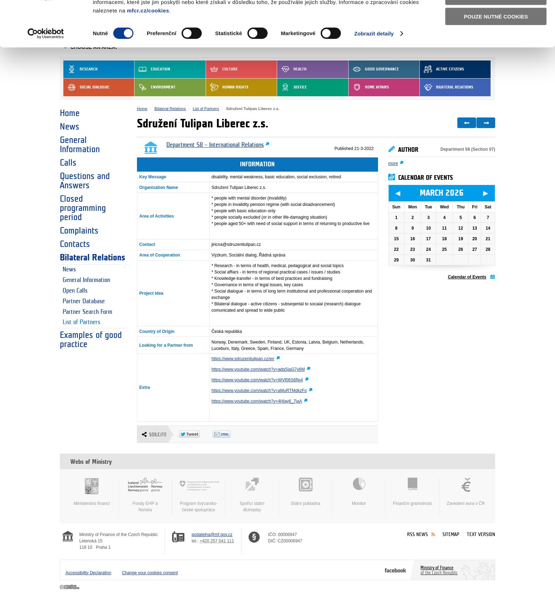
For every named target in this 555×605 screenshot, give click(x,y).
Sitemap (450, 534)
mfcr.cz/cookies (148, 51)
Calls (68, 163)
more (393, 163)
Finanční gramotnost (412, 492)
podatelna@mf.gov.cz (211, 534)
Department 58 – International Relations (215, 145)
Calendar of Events (467, 277)
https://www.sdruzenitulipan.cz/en (242, 358)
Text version (481, 534)
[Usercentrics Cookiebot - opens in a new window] (46, 74)
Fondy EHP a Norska (145, 495)
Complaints (79, 230)
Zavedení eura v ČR (465, 492)
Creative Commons (70, 587)
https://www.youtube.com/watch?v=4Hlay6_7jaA (256, 401)
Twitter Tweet (196, 434)
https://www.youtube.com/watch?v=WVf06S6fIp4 (257, 380)
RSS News (417, 534)
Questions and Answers (85, 181)
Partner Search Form (87, 312)
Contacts (75, 244)
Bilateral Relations (92, 257)
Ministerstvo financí (91, 492)
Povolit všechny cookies (496, 17)
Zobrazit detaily (374, 74)
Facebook (395, 570)
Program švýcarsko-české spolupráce (198, 495)
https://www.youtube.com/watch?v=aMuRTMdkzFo (259, 390)
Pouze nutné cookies (496, 57)
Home (70, 113)
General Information (80, 145)
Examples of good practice (91, 339)
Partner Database (84, 301)
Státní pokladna (305, 492)
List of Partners (81, 322)
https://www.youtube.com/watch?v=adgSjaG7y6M (258, 369)
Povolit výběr (495, 37)
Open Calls (75, 291)
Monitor (358, 492)
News (69, 126)
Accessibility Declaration (88, 572)
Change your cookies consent (150, 572)
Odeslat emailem (229, 434)
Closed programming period (83, 208)
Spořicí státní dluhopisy (252, 495)
